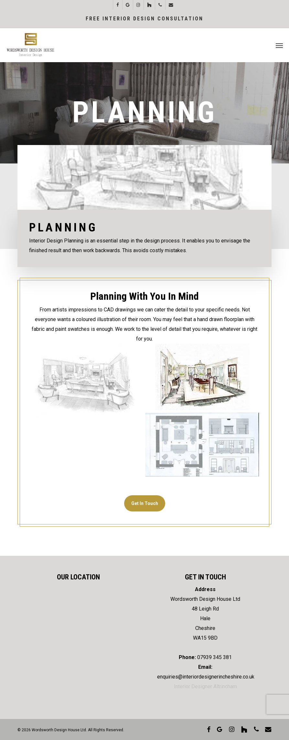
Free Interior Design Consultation (144, 19)
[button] (279, 45)
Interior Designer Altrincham (205, 686)
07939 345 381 (214, 657)
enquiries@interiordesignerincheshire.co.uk (205, 677)
